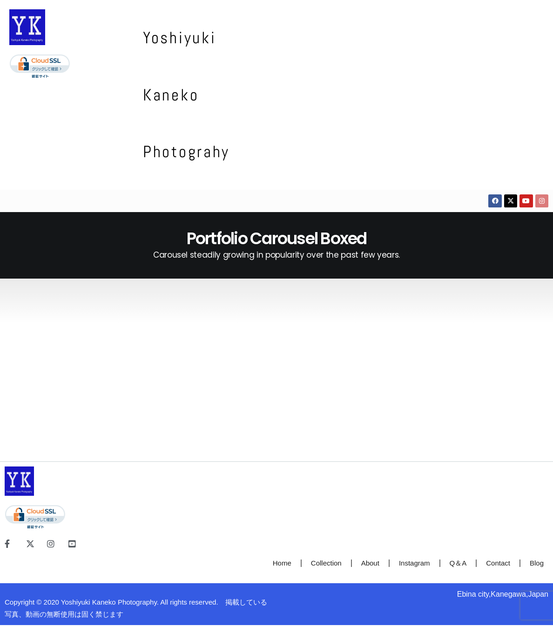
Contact (498, 563)
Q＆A (458, 563)
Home (282, 563)
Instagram (414, 563)
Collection (326, 563)
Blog (537, 563)
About (370, 563)
